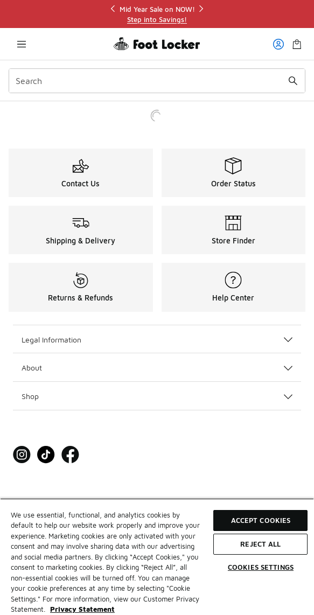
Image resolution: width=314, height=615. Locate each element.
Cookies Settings (261, 567)
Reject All (260, 544)
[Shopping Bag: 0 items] (296, 44)
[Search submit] (293, 81)
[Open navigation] (21, 44)
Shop (157, 396)
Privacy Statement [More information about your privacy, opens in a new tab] (82, 609)
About (157, 367)
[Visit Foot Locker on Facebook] (70, 455)
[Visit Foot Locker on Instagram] (22, 455)
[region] (157, 14)
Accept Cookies (261, 520)
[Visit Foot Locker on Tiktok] (46, 455)
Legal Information (157, 339)
